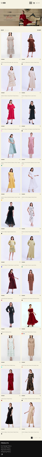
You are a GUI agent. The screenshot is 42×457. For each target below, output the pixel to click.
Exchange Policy (6, 446)
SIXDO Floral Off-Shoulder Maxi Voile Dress (9, 62)
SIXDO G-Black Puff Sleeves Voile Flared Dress (31, 129)
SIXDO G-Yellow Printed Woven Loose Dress (10, 265)
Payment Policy (6, 449)
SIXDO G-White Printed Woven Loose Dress (30, 231)
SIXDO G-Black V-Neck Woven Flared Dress (9, 432)
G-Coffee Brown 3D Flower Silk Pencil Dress (30, 298)
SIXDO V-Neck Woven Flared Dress (8, 365)
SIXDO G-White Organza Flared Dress (29, 197)
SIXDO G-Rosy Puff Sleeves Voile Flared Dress (10, 129)
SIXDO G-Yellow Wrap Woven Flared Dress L (10, 95)
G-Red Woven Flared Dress (6, 398)
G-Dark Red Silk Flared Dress (7, 298)
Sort (39, 30)
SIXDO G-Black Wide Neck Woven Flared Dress (31, 398)
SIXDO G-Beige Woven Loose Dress (29, 95)
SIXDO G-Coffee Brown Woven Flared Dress (30, 62)
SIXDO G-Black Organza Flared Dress (8, 231)
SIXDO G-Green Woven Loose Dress (29, 265)
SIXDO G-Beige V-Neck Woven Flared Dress (30, 432)
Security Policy (5, 448)
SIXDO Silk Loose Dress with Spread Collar (30, 365)
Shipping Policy (6, 451)
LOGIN (38, 2)
